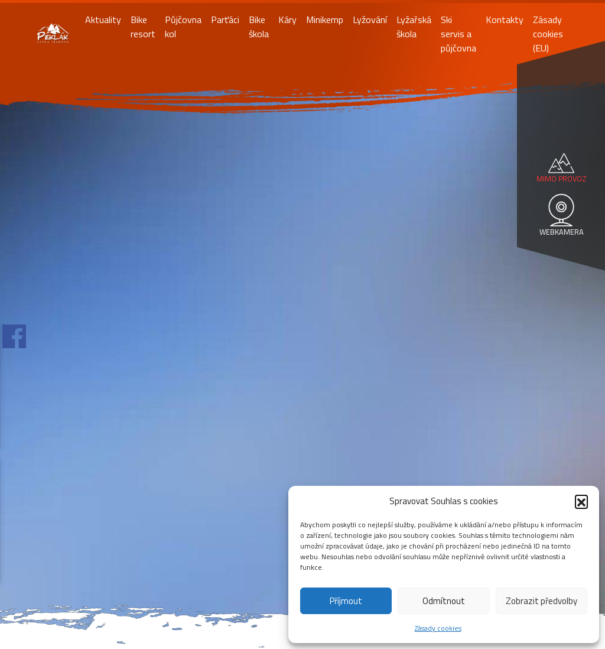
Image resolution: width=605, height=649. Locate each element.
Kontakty (504, 19)
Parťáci (225, 19)
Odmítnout (443, 601)
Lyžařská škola (413, 26)
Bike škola (259, 26)
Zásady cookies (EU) (548, 33)
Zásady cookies (438, 628)
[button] (581, 501)
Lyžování (370, 19)
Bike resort (143, 26)
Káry (287, 19)
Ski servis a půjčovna (458, 33)
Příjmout (346, 601)
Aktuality (103, 19)
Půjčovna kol (183, 26)
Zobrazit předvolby (541, 601)
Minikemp (324, 19)
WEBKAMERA (561, 232)
